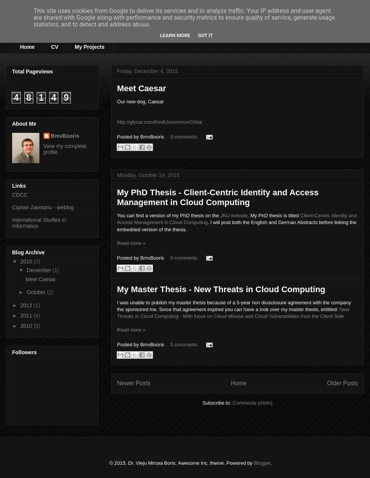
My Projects (90, 47)
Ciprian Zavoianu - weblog (43, 207)
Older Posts (342, 383)
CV (54, 47)
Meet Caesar (141, 88)
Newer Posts (133, 383)
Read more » (131, 243)
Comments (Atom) (252, 403)
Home (27, 47)
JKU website (234, 215)
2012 (27, 305)
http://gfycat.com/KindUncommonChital (159, 122)
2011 (27, 316)
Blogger (262, 463)
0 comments (183, 137)
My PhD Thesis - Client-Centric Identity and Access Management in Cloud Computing (217, 197)
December (39, 270)
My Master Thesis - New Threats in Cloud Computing (221, 289)
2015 (27, 261)
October (37, 292)
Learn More (175, 35)
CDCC (19, 195)
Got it (205, 35)
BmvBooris (65, 136)
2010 (27, 326)
